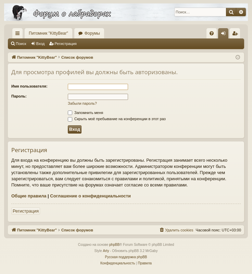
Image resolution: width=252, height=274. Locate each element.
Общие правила (28, 195)
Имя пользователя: (29, 86)
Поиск (21, 44)
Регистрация (66, 44)
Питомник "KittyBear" (48, 33)
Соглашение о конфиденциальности (90, 195)
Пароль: (19, 96)
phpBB (114, 245)
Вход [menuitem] (224, 34)
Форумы (92, 33)
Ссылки (19, 34)
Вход (40, 44)
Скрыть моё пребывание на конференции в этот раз (117, 119)
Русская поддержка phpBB (126, 257)
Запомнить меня (85, 113)
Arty (106, 251)
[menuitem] (211, 33)
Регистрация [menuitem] (236, 34)
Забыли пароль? (82, 103)
